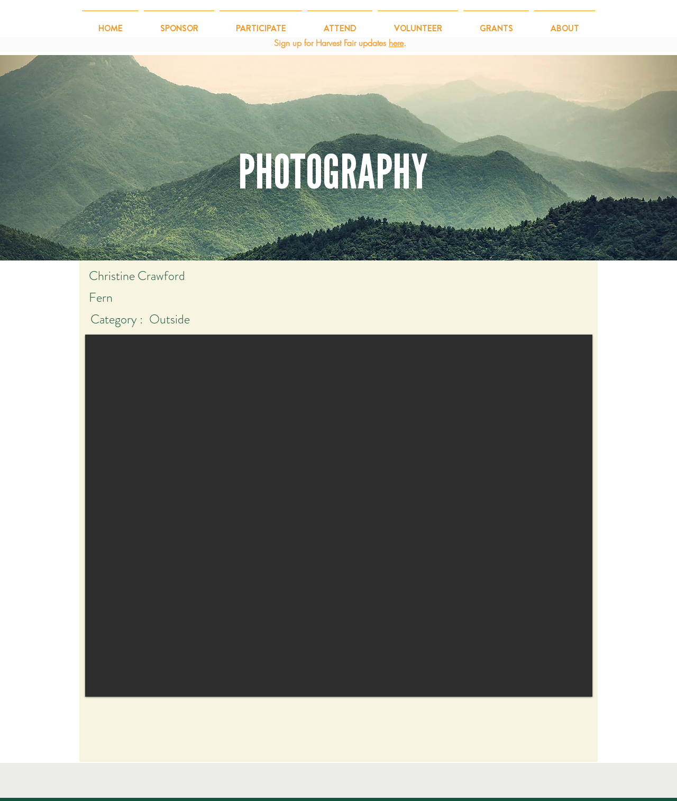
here (396, 43)
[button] (261, 24)
